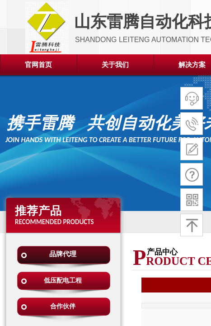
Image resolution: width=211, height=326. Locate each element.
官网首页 (38, 64)
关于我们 (115, 64)
